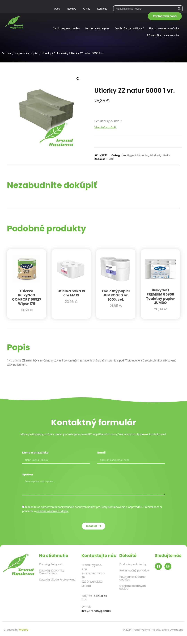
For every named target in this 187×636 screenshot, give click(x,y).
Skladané (60, 53)
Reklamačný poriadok (134, 571)
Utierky (46, 53)
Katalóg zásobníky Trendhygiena (51, 572)
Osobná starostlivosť (130, 28)
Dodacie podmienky (133, 564)
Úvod (57, 8)
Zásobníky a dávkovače (164, 35)
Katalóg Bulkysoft (51, 564)
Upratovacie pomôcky (165, 28)
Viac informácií (105, 127)
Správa (27, 474)
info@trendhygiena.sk (96, 611)
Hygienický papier (98, 28)
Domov (7, 53)
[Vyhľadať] (179, 9)
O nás (86, 8)
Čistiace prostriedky (67, 28)
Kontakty (102, 8)
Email (101, 453)
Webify (23, 629)
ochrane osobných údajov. (52, 511)
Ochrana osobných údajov (132, 587)
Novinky (71, 8)
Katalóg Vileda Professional (57, 580)
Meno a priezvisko (35, 453)
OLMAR (109, 159)
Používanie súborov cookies (132, 578)
